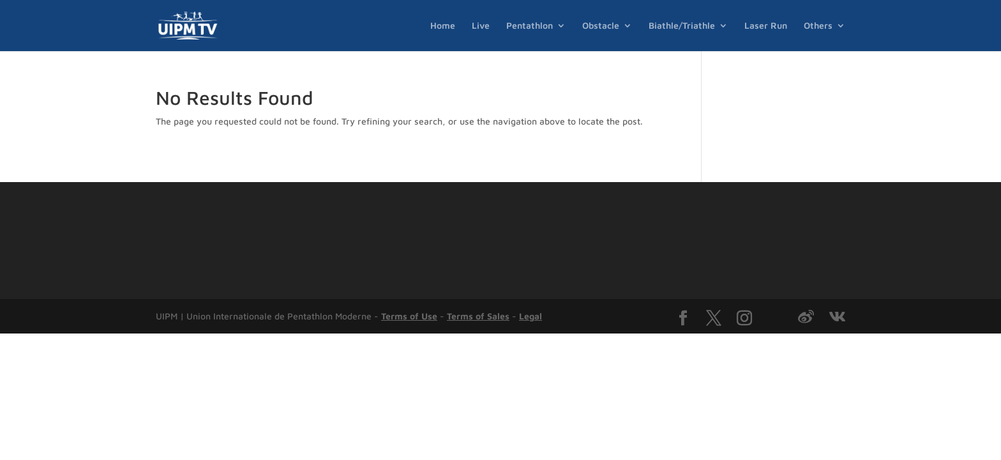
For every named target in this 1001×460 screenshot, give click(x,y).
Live (481, 26)
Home (442, 26)
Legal (530, 315)
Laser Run (765, 26)
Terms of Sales (478, 315)
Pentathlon (529, 26)
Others (818, 26)
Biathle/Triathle (682, 26)
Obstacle (600, 26)
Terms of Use (409, 315)
